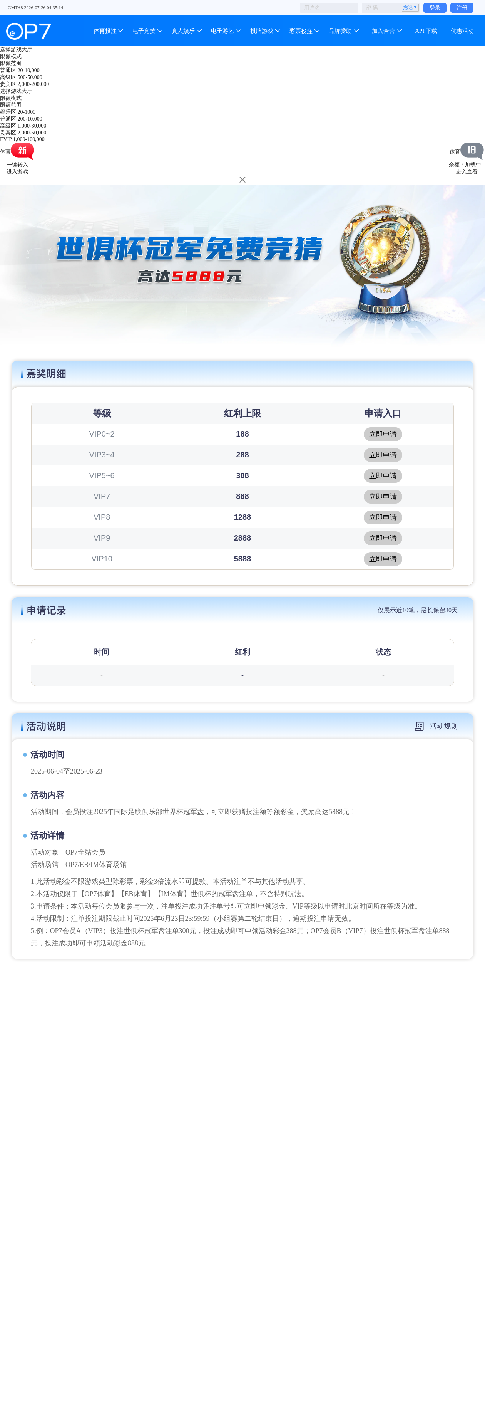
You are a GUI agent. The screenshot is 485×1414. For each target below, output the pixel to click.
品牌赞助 (340, 31)
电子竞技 (144, 31)
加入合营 (383, 31)
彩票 (301, 31)
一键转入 (17, 165)
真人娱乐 (183, 31)
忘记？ (410, 7)
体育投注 (106, 31)
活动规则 (436, 726)
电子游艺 (222, 31)
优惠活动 (462, 31)
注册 (462, 8)
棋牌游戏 (261, 31)
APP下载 (426, 31)
